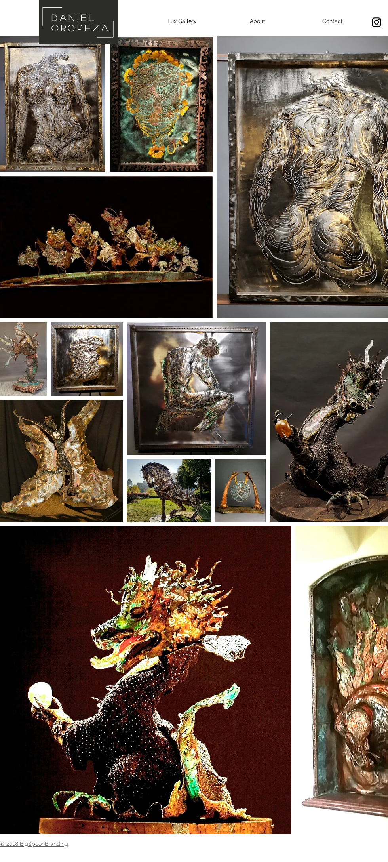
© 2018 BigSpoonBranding (34, 844)
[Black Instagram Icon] (376, 22)
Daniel (73, 17)
